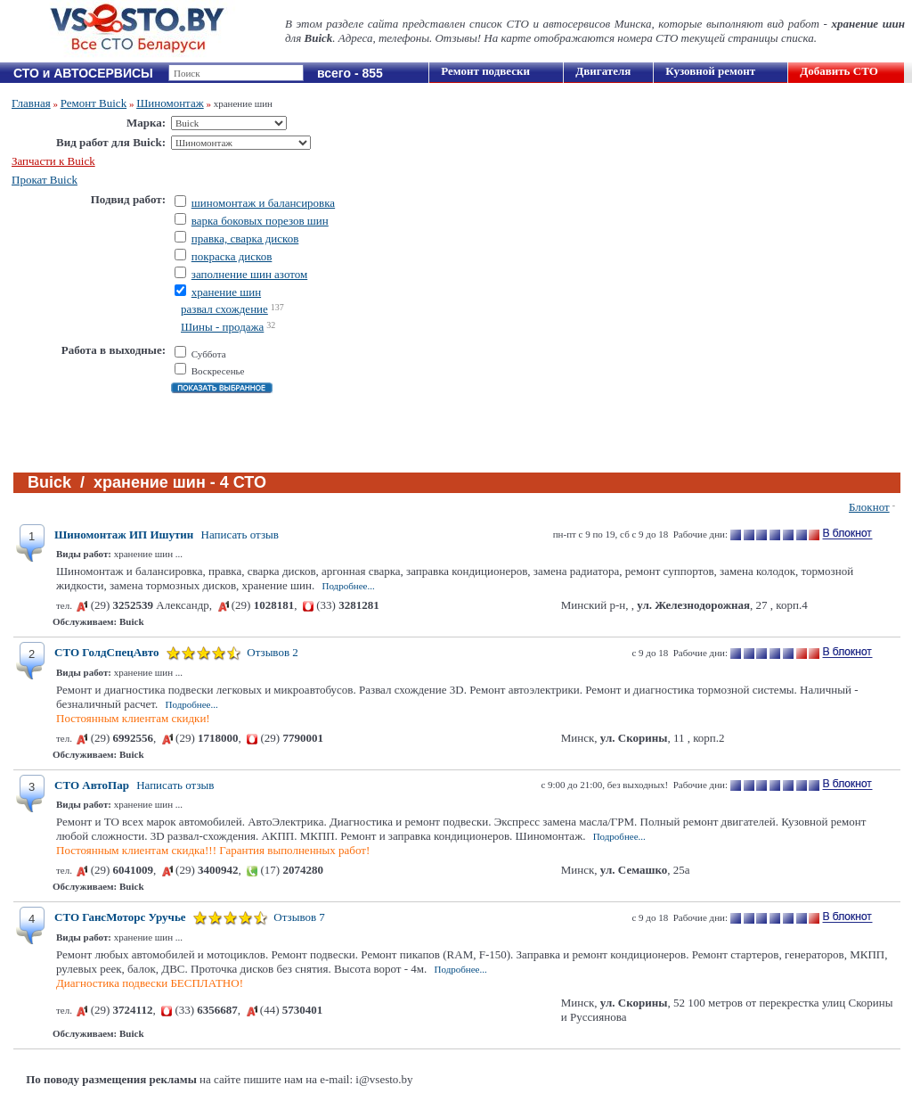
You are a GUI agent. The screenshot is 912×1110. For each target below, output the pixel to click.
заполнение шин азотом (249, 274)
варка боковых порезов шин (260, 220)
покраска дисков (232, 256)
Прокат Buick (44, 179)
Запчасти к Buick (53, 161)
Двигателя (603, 71)
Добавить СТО (838, 71)
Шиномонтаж (170, 103)
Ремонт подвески (485, 71)
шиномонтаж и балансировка (263, 203)
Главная (31, 103)
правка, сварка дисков (245, 238)
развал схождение (224, 309)
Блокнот (869, 507)
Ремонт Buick (94, 103)
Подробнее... (348, 585)
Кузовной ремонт (710, 71)
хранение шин (226, 292)
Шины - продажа (222, 326)
